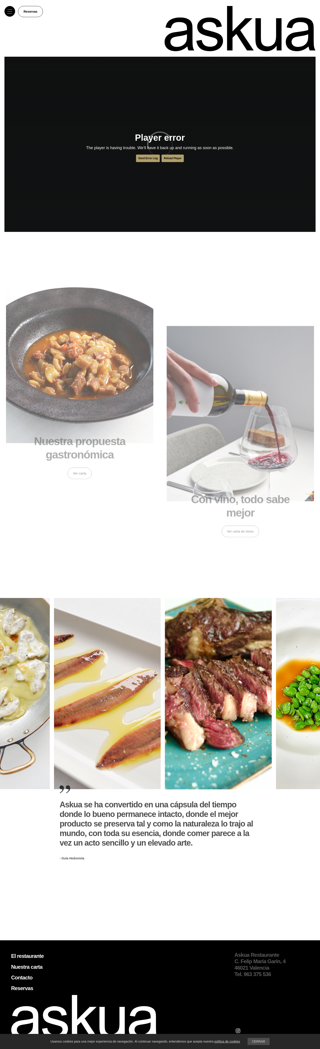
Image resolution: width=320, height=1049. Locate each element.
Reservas (30, 11)
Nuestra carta (26, 967)
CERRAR (258, 1041)
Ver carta (79, 469)
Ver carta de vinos (240, 535)
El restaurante (27, 956)
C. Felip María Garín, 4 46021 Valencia (260, 964)
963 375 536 (257, 974)
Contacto (21, 978)
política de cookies (227, 1041)
